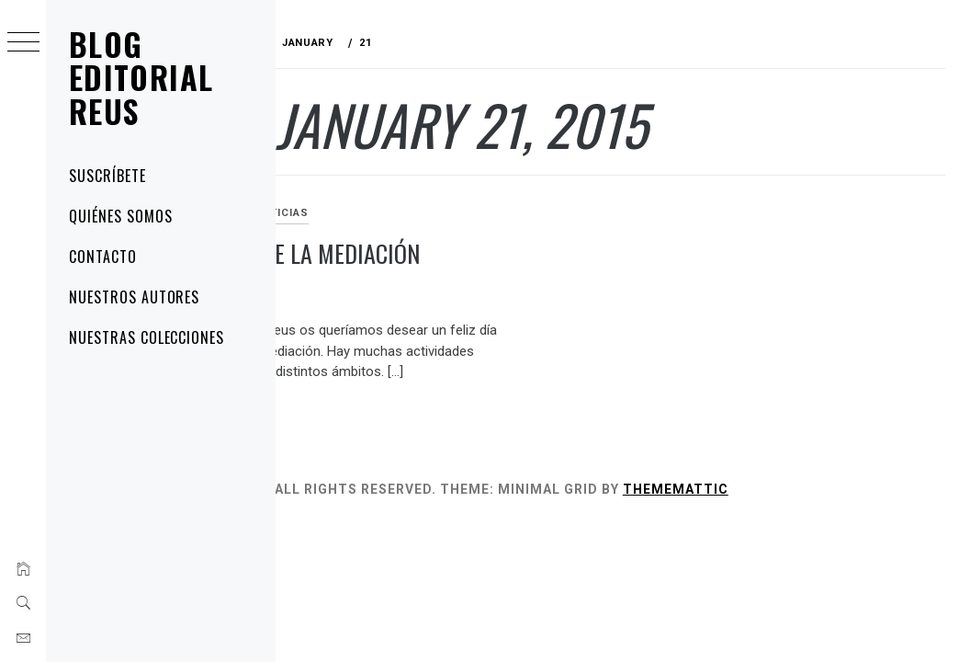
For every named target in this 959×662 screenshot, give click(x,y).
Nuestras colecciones (146, 337)
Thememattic (792, 489)
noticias (397, 213)
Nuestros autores (134, 297)
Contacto (103, 256)
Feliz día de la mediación (412, 253)
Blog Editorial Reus (141, 77)
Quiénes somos (120, 216)
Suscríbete (107, 176)
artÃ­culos (323, 213)
